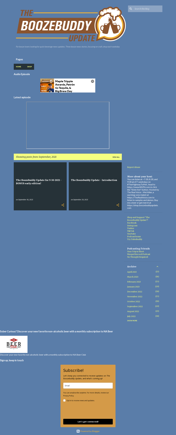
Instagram (132, 225)
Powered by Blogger (88, 431)
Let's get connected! (88, 421)
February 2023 (134, 282)
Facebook (132, 223)
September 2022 (135, 306)
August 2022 (133, 311)
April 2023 (132, 272)
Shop (29, 67)
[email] (88, 386)
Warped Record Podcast (138, 254)
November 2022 (134, 296)
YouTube (131, 234)
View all (116, 157)
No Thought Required (137, 257)
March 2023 (132, 277)
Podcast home (134, 236)
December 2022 (134, 291)
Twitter (130, 228)
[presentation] (84, 410)
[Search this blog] (148, 8)
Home (18, 67)
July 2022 (131, 316)
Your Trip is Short (135, 251)
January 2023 (133, 286)
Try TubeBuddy (134, 239)
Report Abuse (133, 167)
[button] (62, 205)
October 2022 (133, 301)
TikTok (130, 231)
